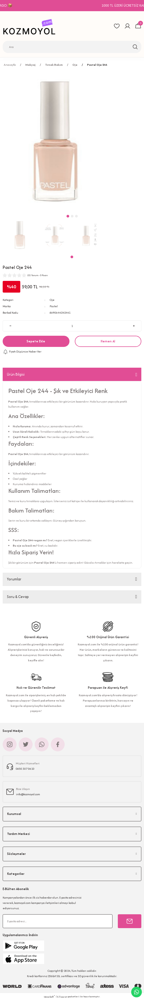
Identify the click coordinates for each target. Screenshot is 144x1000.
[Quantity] (72, 326)
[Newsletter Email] (57, 921)
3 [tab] (76, 216)
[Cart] (138, 26)
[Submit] (130, 921)
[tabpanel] (20, 235)
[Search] (72, 47)
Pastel (54, 306)
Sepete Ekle (36, 341)
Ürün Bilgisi (16, 374)
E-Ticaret (62, 996)
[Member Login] (127, 26)
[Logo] (31, 25)
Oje (52, 300)
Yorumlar (14, 579)
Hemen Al (108, 341)
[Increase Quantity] (133, 326)
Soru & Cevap (18, 596)
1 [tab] (72, 257)
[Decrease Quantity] (10, 326)
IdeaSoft (49, 996)
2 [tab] (72, 216)
